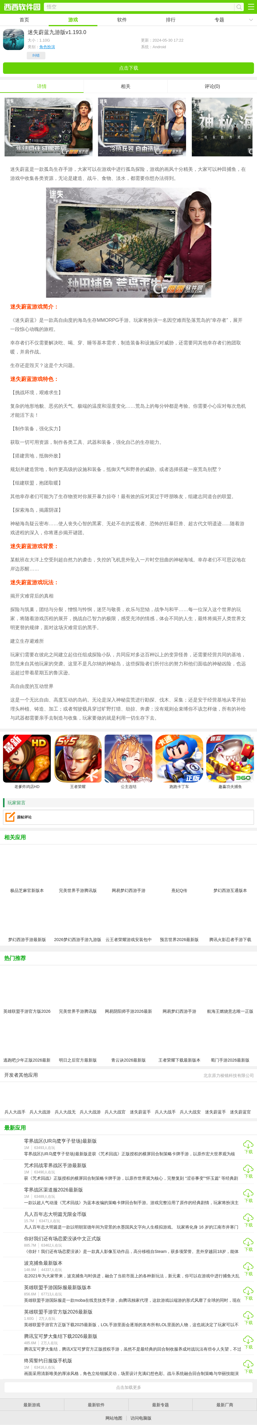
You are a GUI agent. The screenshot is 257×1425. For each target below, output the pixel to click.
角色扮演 (47, 47)
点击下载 (128, 68)
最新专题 (160, 1404)
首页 (24, 19)
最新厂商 (224, 1404)
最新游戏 (31, 1404)
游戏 (73, 19)
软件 (122, 19)
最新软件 (96, 1404)
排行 (171, 19)
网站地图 (114, 1418)
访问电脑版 (140, 1418)
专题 (219, 19)
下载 (248, 1151)
